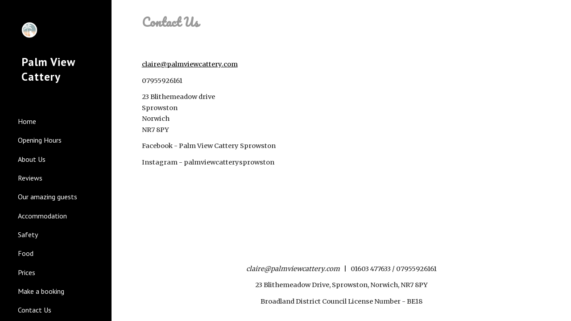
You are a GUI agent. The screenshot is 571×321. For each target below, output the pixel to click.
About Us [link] (32, 159)
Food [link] (25, 253)
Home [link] (27, 121)
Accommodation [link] (42, 215)
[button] (560, 12)
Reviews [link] (30, 177)
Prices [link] (26, 272)
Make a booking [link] (41, 291)
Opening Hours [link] (40, 140)
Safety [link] (28, 234)
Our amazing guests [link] (47, 196)
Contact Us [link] (34, 309)
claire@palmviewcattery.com (190, 64)
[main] (341, 22)
